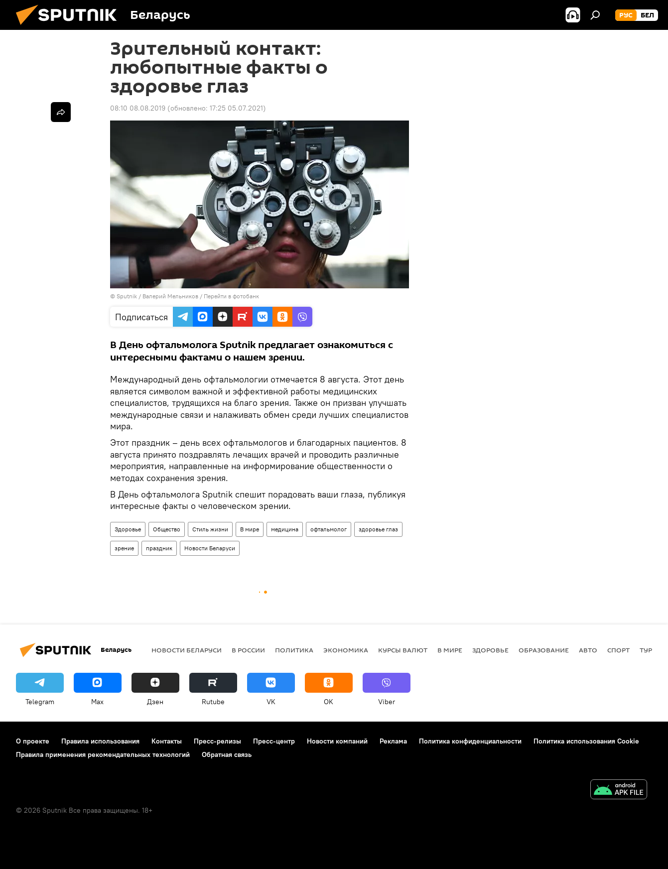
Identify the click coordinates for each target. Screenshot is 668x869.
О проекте (32, 741)
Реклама (393, 741)
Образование (544, 649)
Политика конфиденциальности (470, 741)
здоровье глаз (378, 529)
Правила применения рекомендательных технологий (103, 754)
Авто (588, 649)
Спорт (618, 649)
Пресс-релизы (217, 741)
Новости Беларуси (209, 548)
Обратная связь (227, 754)
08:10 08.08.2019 (137, 108)
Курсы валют (402, 649)
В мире (249, 529)
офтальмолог (328, 529)
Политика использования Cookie (586, 741)
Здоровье (128, 529)
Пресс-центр (274, 741)
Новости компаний (337, 741)
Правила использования (100, 741)
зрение (124, 548)
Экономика (345, 649)
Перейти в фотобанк (231, 296)
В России (248, 649)
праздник (159, 548)
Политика (294, 649)
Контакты (166, 741)
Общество (166, 529)
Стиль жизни (210, 529)
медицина (284, 529)
